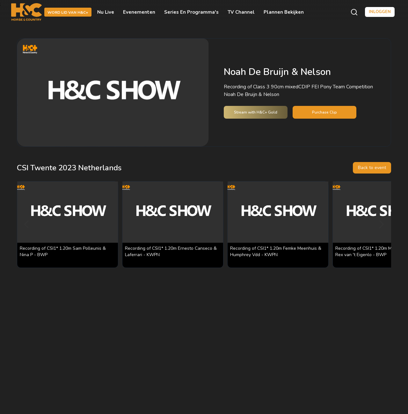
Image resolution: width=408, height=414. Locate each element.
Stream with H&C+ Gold (255, 112)
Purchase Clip (324, 112)
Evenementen (139, 12)
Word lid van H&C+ (67, 12)
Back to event (372, 168)
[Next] (381, 225)
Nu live (105, 12)
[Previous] (27, 225)
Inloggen (380, 12)
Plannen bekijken (284, 12)
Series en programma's (191, 12)
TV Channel (241, 12)
